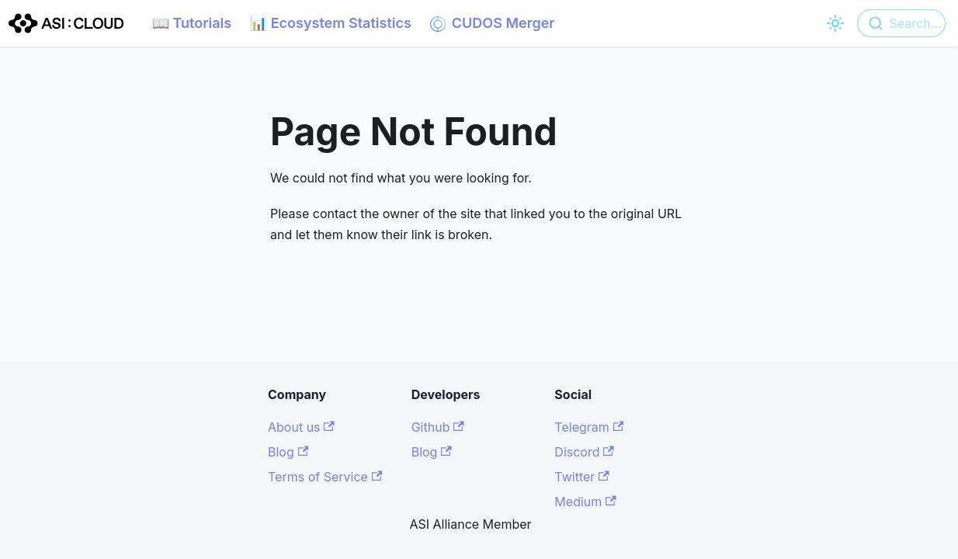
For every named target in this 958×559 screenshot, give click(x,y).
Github (437, 427)
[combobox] (901, 23)
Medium (585, 501)
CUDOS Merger (492, 23)
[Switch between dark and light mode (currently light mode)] (835, 23)
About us (301, 427)
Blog (288, 452)
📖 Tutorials (191, 23)
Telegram (588, 427)
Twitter (581, 476)
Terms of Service (325, 476)
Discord (583, 452)
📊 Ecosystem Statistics (330, 23)
